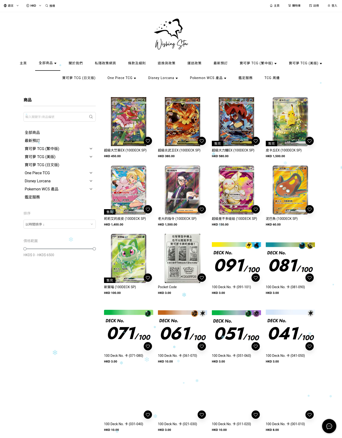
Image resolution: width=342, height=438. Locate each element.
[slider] (25, 248)
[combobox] (60, 224)
